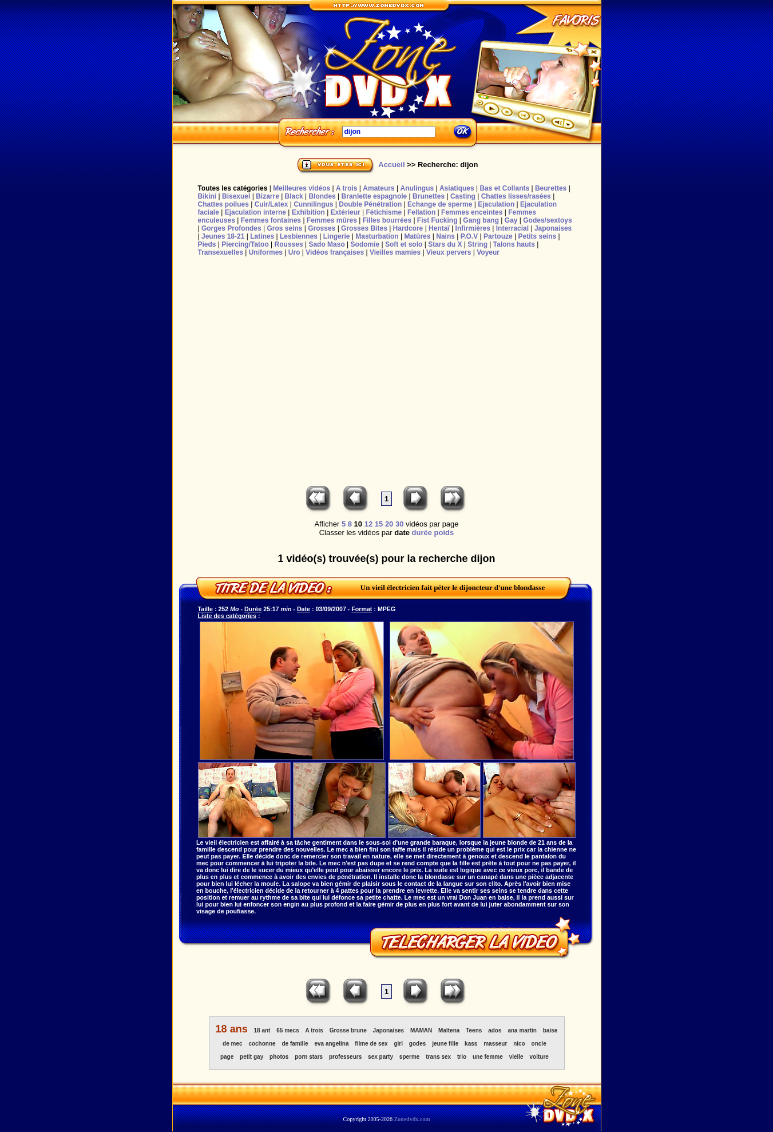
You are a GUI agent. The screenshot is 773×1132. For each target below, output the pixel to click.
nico (519, 1043)
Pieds (207, 244)
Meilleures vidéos (301, 188)
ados (494, 1030)
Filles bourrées (387, 220)
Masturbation (376, 236)
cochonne (261, 1043)
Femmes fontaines (271, 220)
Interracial (512, 228)
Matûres (417, 236)
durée (422, 532)
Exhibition (308, 212)
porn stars (309, 1057)
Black (294, 196)
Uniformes (266, 252)
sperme (409, 1057)
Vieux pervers (448, 252)
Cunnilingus (313, 204)
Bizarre (267, 196)
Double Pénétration (370, 204)
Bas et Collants (504, 188)
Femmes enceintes (471, 212)
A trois (347, 188)
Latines (262, 236)
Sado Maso (326, 244)
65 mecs (287, 1030)
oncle (539, 1043)
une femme (488, 1057)
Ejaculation (496, 204)
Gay (511, 220)
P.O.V (469, 236)
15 (379, 524)
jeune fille (445, 1043)
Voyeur (488, 252)
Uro (294, 252)
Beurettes (550, 188)
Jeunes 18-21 (222, 236)
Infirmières (472, 228)
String (477, 244)
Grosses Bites (364, 228)
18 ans (232, 1029)
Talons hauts (514, 244)
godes (417, 1043)
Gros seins (284, 228)
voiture (539, 1057)
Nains (445, 236)
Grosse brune (348, 1030)
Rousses (289, 244)
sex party (380, 1057)
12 (368, 524)
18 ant (262, 1030)
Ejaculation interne (255, 212)
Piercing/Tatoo (244, 244)
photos (278, 1057)
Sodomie (365, 244)
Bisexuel (236, 196)
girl (398, 1043)
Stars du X (445, 244)
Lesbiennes (299, 236)
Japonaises (553, 228)
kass (471, 1043)
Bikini (207, 196)
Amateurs (378, 188)
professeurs (345, 1057)
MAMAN (421, 1030)
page (226, 1057)
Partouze (498, 236)
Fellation (421, 212)
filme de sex (371, 1043)
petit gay (251, 1057)
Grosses (321, 228)
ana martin (522, 1030)
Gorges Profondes (231, 228)
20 (389, 524)
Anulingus (417, 188)
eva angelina (331, 1043)
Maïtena (448, 1030)
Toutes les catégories (233, 188)
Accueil (391, 164)
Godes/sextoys (547, 220)
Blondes (321, 196)
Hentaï (439, 228)
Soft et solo (403, 244)
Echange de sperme (439, 204)
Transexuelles (220, 252)
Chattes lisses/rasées (516, 196)
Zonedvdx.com (412, 1119)
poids (444, 532)
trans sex (438, 1057)
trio (461, 1057)
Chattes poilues (223, 204)
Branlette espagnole (374, 196)
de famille (295, 1043)
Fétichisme (384, 212)
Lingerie (336, 236)
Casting (462, 196)
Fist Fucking (437, 220)
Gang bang (481, 220)
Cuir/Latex (271, 204)
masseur (495, 1043)
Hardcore (408, 228)
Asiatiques (456, 188)
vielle (516, 1057)
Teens (474, 1030)
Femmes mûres (332, 220)
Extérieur (345, 212)
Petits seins (537, 236)
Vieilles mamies (395, 252)
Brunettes (429, 196)
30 (399, 524)
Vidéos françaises (335, 252)
